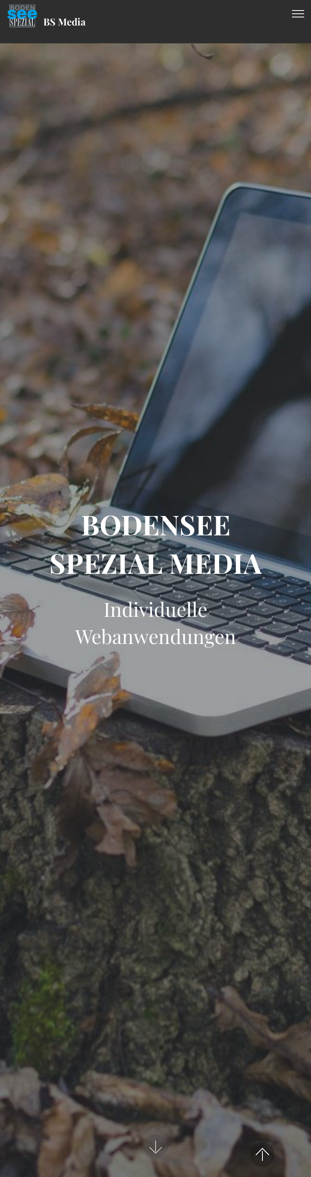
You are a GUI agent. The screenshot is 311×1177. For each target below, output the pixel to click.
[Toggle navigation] (298, 13)
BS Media (64, 22)
